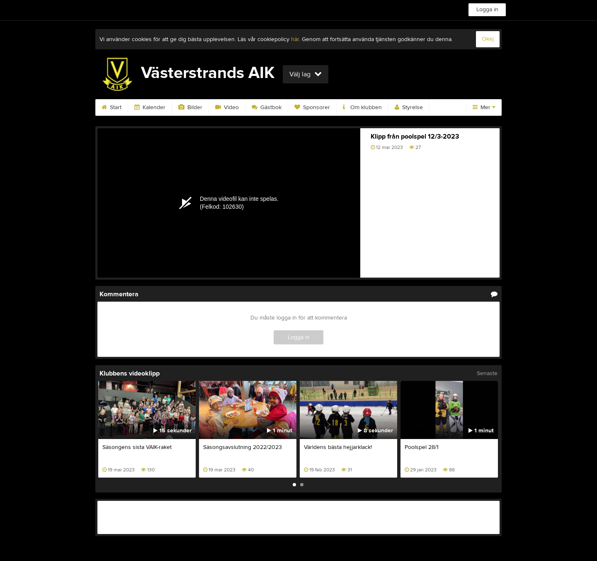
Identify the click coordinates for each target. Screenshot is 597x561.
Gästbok (267, 107)
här (295, 39)
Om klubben (362, 107)
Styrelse (409, 107)
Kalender (149, 107)
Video (227, 107)
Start (111, 107)
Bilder (190, 107)
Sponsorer (312, 107)
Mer (484, 107)
